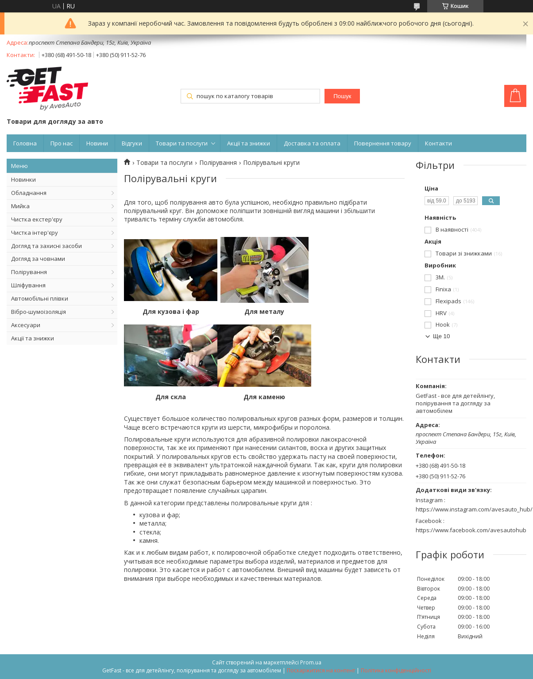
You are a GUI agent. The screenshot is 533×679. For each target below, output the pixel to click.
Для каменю (171, 397)
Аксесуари (25, 325)
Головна (25, 143)
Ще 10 (441, 336)
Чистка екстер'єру (36, 219)
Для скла (358, 312)
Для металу (264, 312)
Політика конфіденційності (396, 670)
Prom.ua (310, 662)
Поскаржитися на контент (321, 670)
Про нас (61, 143)
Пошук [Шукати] (342, 96)
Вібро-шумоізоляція (38, 312)
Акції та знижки (248, 143)
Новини (97, 143)
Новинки (23, 179)
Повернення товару (382, 143)
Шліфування (28, 285)
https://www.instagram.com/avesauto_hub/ (474, 509)
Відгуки (132, 143)
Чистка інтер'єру (34, 233)
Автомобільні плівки (39, 298)
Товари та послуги (182, 143)
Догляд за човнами (38, 259)
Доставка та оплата (312, 143)
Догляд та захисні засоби (46, 246)
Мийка (20, 206)
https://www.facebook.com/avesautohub (471, 530)
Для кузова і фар (171, 312)
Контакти (438, 143)
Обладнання (28, 193)
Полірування (29, 272)
